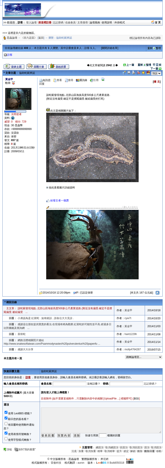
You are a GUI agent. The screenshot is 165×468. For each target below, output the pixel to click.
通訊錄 (81, 80)
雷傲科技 (56, 462)
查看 (57, 80)
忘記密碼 (58, 22)
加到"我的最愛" (25, 449)
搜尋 (69, 80)
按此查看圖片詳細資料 (60, 187)
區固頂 (124, 447)
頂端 (7, 449)
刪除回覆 (149, 451)
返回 (41, 37)
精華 (100, 451)
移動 (159, 451)
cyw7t (127, 318)
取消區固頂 (136, 447)
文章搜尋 (82, 22)
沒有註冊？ (93, 383)
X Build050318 (110, 462)
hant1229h (130, 334)
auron (81, 462)
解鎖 (133, 451)
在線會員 (70, 22)
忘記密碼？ (150, 383)
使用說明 (107, 22)
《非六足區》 (29, 37)
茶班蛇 (22, 334)
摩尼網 (104, 459)
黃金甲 (128, 310)
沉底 (74, 451)
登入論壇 (31, 22)
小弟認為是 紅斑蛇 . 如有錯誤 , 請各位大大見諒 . (46, 318)
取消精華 (109, 451)
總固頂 (100, 447)
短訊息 (45, 80)
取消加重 (90, 451)
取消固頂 (156, 447)
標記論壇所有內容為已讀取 (145, 38)
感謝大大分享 (25, 349)
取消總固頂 (111, 447)
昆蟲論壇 (12, 37)
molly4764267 (132, 349)
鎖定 (126, 451)
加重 (81, 451)
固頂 (147, 447)
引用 (94, 80)
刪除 (136, 398)
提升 (119, 451)
